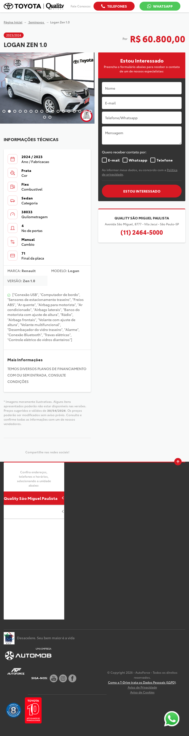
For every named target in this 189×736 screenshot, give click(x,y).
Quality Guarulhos (34, 511)
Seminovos (36, 22)
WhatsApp (163, 6)
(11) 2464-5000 (142, 232)
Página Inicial (13, 22)
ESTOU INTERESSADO (141, 191)
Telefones (117, 6)
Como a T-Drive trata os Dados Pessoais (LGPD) (142, 682)
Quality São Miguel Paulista (34, 498)
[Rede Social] (53, 678)
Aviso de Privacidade (142, 687)
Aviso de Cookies (142, 692)
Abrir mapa (87, 503)
